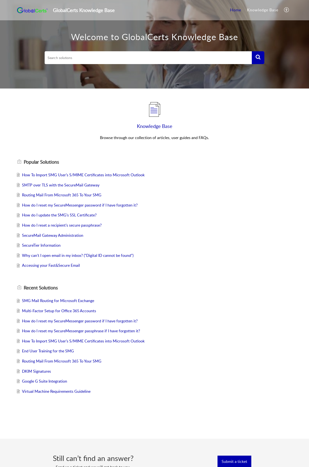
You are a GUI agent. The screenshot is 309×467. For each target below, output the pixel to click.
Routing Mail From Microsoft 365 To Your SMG (61, 195)
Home (235, 10)
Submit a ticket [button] (234, 461)
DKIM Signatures (36, 371)
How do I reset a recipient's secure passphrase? (62, 225)
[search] (148, 57)
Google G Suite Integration (44, 381)
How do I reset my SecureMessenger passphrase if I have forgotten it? (81, 331)
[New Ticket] (234, 461)
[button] (286, 10)
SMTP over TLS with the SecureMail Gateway (60, 185)
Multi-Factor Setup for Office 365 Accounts (59, 310)
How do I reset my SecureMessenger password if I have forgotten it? (80, 205)
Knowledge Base (262, 10)
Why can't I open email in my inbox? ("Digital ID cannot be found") (77, 255)
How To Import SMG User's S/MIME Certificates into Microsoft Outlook (83, 175)
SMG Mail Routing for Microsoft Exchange (58, 300)
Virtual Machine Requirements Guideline (56, 391)
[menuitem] (235, 10)
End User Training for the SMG (48, 351)
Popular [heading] (41, 162)
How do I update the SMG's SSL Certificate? (59, 215)
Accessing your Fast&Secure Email (51, 265)
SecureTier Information (41, 245)
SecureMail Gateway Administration (52, 235)
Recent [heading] (41, 288)
